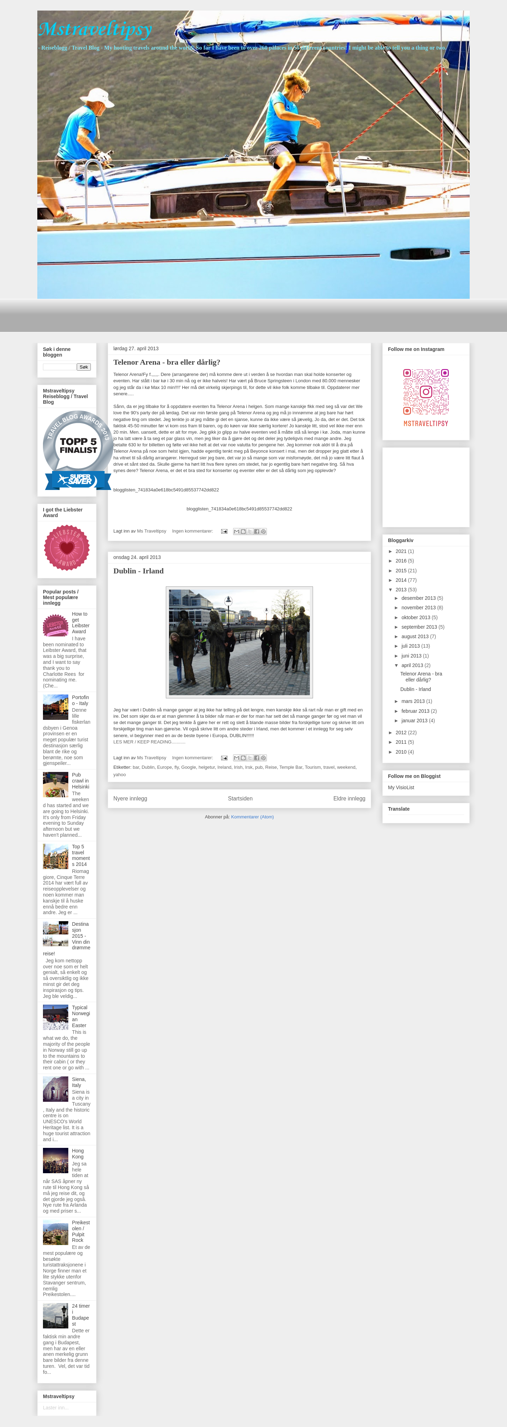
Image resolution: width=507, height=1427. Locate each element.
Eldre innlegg (349, 798)
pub (259, 767)
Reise (271, 767)
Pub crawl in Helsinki (80, 781)
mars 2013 (413, 701)
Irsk (248, 767)
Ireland (224, 767)
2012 (402, 732)
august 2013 (415, 636)
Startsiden (240, 798)
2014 (402, 580)
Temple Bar (291, 767)
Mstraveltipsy (94, 29)
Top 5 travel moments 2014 (81, 855)
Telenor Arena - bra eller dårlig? (166, 362)
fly (176, 767)
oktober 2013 (416, 617)
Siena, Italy (79, 1082)
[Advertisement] (165, 315)
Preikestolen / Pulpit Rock (81, 1231)
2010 (402, 752)
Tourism (313, 767)
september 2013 (419, 627)
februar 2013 (416, 711)
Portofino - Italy (80, 700)
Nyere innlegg (130, 798)
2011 (402, 742)
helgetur (207, 767)
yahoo (119, 774)
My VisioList (401, 787)
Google (188, 767)
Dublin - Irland (138, 570)
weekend (346, 767)
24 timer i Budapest (81, 1314)
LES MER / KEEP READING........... (149, 741)
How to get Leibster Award (81, 622)
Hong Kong (78, 1153)
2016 (402, 561)
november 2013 (419, 607)
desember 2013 (419, 598)
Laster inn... (56, 1407)
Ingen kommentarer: (193, 531)
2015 (402, 570)
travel (328, 767)
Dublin (148, 767)
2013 (402, 589)
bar (136, 767)
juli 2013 (411, 646)
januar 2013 (415, 720)
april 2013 (412, 665)
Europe (164, 767)
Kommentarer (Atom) (252, 816)
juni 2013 (412, 656)
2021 (402, 551)
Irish (238, 767)
